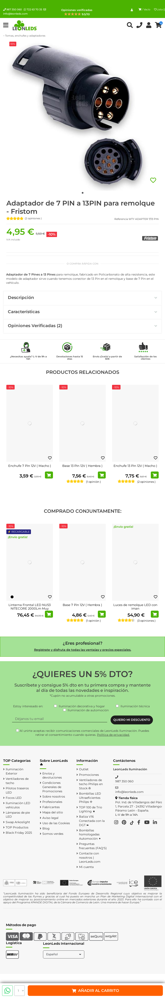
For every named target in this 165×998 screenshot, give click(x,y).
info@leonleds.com (129, 792)
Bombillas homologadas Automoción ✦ (90, 834)
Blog (46, 828)
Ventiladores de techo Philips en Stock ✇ (91, 784)
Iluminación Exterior (14, 771)
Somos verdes (52, 834)
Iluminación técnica (135, 706)
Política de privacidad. (113, 735)
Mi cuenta (86, 867)
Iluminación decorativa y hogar (82, 706)
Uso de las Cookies (56, 823)
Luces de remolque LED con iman (135, 607)
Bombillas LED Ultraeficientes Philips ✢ (90, 798)
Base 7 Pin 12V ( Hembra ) (82, 605)
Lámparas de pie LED (18, 815)
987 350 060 (12, 9)
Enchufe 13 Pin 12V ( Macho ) (135, 466)
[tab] (82, 298)
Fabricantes (51, 807)
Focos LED (14, 798)
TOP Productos (17, 827)
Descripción (82, 297)
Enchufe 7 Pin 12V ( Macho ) (29, 466)
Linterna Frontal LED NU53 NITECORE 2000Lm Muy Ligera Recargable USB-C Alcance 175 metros (29, 610)
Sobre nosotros (53, 796)
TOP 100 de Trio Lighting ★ (90, 809)
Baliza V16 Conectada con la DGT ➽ (92, 821)
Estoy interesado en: (28, 706)
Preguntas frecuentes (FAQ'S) (93, 846)
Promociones (89, 775)
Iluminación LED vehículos (18, 805)
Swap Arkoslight (18, 822)
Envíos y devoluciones (52, 776)
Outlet (84, 769)
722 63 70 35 (33, 9)
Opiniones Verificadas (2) (82, 325)
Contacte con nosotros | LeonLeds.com (89, 857)
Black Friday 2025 (19, 833)
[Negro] (12, 596)
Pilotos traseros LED (17, 790)
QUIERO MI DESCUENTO (131, 720)
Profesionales (52, 802)
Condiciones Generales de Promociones (52, 787)
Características (82, 311)
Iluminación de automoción (88, 710)
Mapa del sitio (52, 812)
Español (64, 954)
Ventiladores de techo (17, 781)
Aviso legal (50, 818)
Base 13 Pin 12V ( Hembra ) (82, 466)
